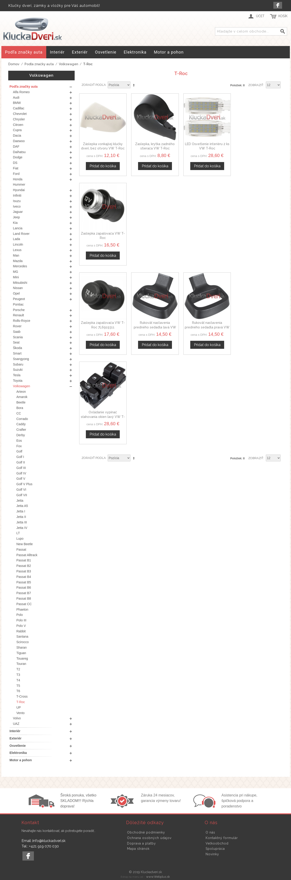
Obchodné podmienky (146, 832)
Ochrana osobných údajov (149, 838)
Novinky (212, 854)
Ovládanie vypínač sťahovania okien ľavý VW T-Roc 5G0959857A (259, 237)
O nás (210, 832)
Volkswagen (68, 64)
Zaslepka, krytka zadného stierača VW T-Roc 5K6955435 (155, 148)
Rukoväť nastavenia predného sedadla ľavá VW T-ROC (155, 237)
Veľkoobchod (217, 843)
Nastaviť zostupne (134, 85)
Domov (13, 64)
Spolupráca (215, 848)
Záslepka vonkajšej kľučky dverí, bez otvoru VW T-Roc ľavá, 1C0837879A (103, 148)
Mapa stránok (138, 848)
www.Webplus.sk (158, 876)
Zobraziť (255, 85)
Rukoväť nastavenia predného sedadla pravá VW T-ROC (207, 237)
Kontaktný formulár (222, 838)
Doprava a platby (141, 843)
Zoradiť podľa (94, 85)
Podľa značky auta (39, 64)
